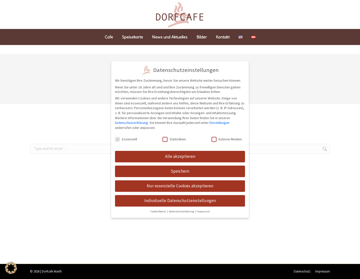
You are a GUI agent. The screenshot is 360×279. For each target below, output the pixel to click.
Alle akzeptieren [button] (180, 155)
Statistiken (174, 137)
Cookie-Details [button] (158, 210)
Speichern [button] (180, 169)
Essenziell (126, 137)
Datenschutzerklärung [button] (181, 210)
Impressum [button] (203, 210)
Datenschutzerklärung (131, 121)
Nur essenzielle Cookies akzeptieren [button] (180, 184)
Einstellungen (220, 121)
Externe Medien (227, 137)
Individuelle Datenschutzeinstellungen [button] (180, 199)
